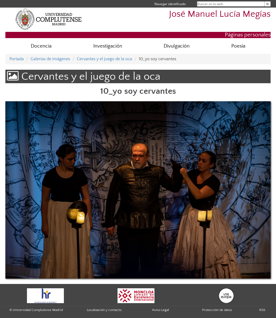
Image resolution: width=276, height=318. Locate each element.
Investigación (107, 46)
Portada (16, 58)
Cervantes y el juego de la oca (104, 58)
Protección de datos (217, 310)
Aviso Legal (160, 310)
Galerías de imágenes (50, 58)
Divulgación (176, 46)
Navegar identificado (170, 4)
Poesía (238, 46)
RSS (262, 310)
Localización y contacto (104, 310)
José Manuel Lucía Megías (220, 14)
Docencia (41, 46)
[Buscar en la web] (267, 3)
